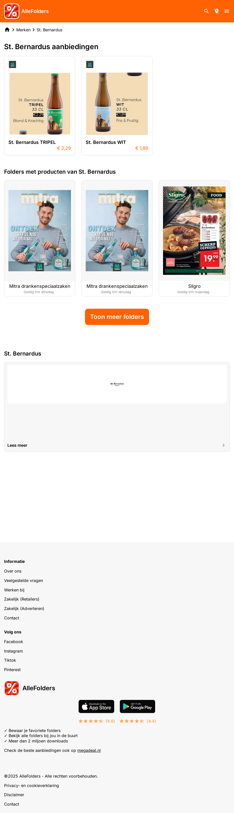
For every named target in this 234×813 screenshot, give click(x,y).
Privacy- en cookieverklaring (31, 785)
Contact (11, 617)
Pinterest (12, 669)
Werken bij (14, 589)
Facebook (13, 641)
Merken (23, 29)
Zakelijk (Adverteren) (24, 608)
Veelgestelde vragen (23, 580)
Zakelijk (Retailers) (21, 599)
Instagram (13, 651)
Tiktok (10, 660)
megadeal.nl (89, 750)
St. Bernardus (49, 29)
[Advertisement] (117, 202)
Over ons (12, 571)
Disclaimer (14, 794)
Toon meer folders (117, 391)
